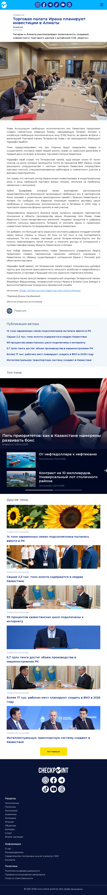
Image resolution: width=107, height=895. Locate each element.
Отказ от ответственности (19, 878)
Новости (18, 15)
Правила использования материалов (25, 874)
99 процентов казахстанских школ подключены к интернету (46, 342)
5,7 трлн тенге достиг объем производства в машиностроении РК (50, 348)
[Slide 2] (68, 490)
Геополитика (46, 459)
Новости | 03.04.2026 (15, 444)
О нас (8, 848)
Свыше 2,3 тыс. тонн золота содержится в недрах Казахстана (47, 336)
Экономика (45, 485)
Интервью (10, 818)
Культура (9, 829)
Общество (10, 825)
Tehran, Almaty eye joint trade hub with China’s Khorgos (49, 290)
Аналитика (10, 814)
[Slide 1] (39, 490)
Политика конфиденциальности (22, 871)
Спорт (8, 833)
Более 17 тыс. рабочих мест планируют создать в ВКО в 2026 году (50, 354)
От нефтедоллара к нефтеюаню (68, 454)
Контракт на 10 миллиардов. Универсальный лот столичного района (68, 477)
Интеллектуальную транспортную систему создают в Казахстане (49, 359)
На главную (53, 751)
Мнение (9, 822)
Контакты (10, 860)
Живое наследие (14, 837)
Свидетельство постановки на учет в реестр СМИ (32, 856)
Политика (10, 807)
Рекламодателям (14, 852)
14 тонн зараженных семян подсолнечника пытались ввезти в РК (49, 330)
